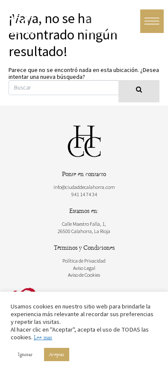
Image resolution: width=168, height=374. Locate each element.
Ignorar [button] (25, 354)
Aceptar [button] (56, 354)
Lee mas (43, 337)
